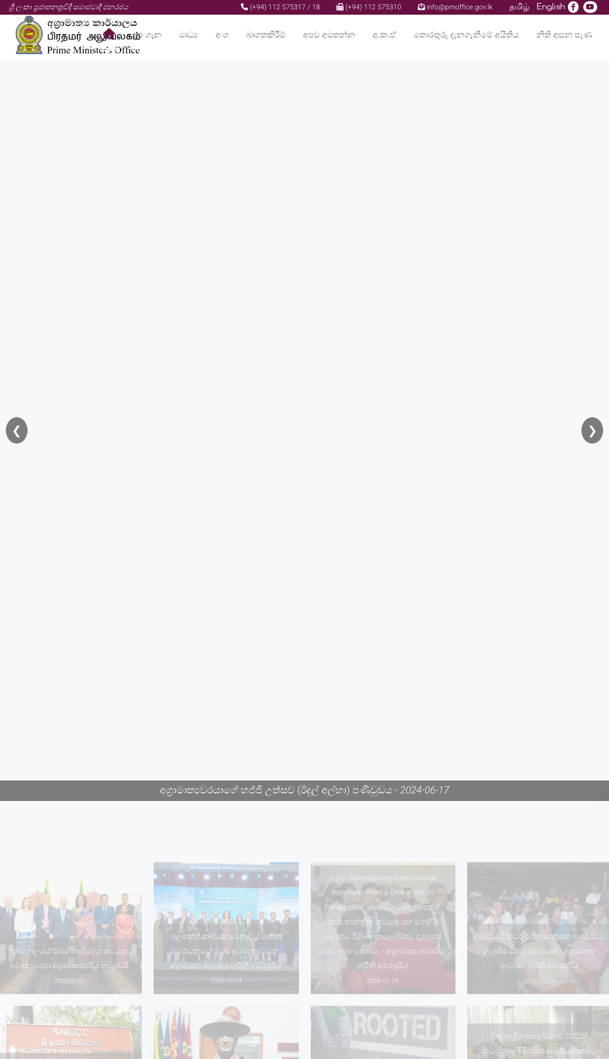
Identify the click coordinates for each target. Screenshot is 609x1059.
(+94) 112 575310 (368, 7)
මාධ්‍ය (188, 34)
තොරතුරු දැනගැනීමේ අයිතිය (466, 34)
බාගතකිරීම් (265, 34)
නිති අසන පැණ (564, 34)
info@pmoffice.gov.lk (455, 7)
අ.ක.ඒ (384, 34)
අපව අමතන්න (329, 34)
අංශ (222, 34)
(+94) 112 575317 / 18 (280, 7)
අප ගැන (147, 34)
